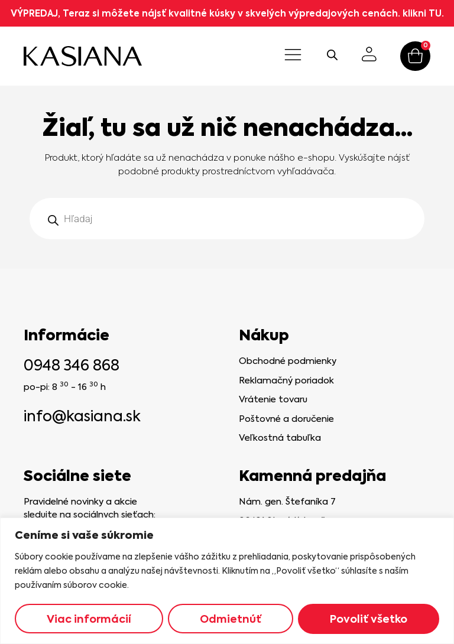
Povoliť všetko (368, 619)
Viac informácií (89, 619)
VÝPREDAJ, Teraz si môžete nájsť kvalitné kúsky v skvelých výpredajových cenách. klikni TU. (227, 13)
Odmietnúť (230, 619)
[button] (293, 56)
